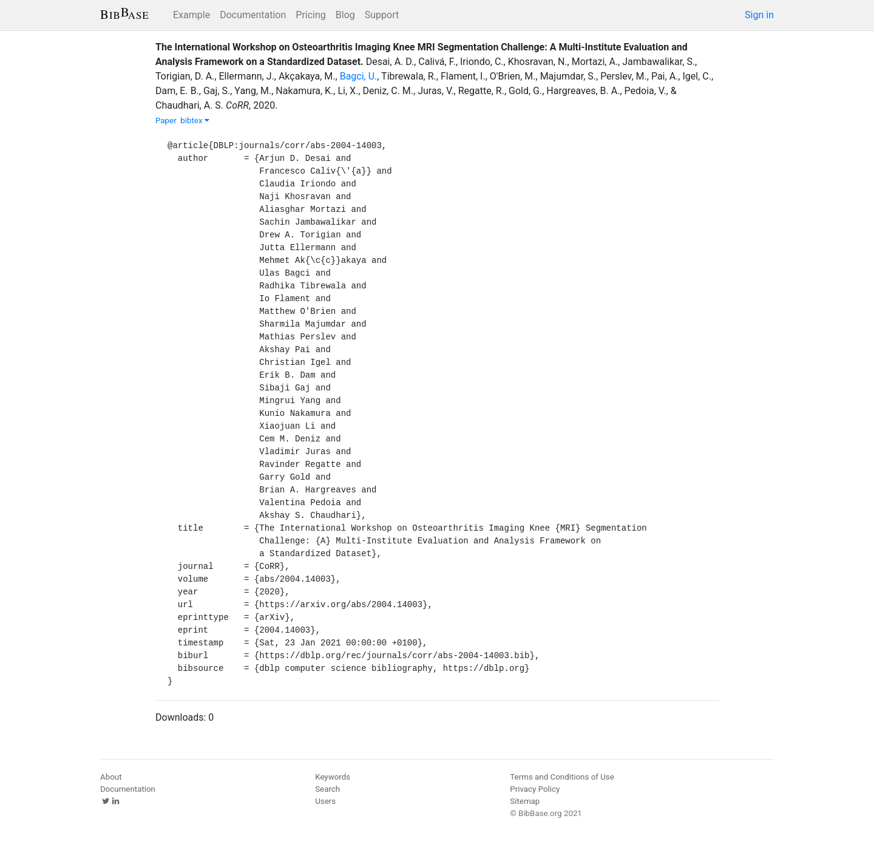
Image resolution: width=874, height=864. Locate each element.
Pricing (311, 15)
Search (327, 789)
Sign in (759, 15)
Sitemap (525, 801)
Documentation (253, 15)
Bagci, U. (359, 76)
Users (325, 801)
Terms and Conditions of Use (562, 776)
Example (191, 15)
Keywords (332, 776)
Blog (345, 15)
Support (382, 15)
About (111, 776)
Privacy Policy (535, 789)
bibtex (194, 120)
